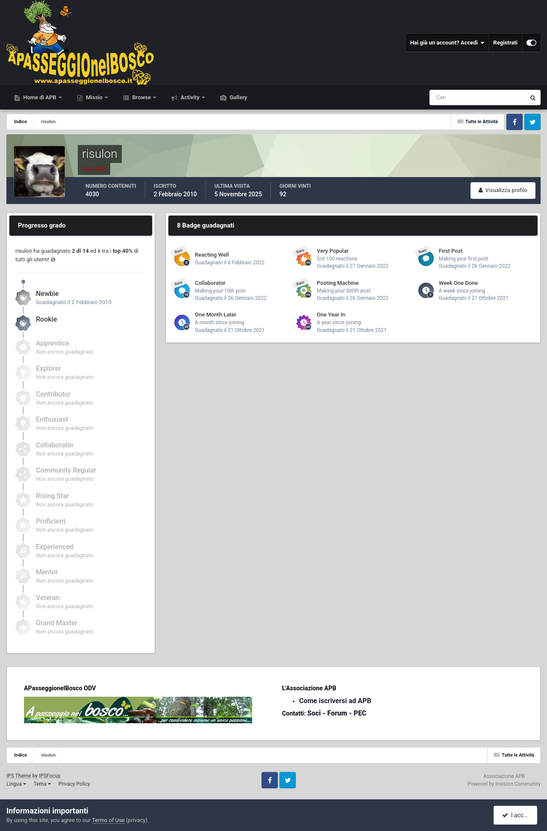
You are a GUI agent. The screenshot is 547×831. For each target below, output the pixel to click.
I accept (516, 815)
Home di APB (40, 97)
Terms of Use (108, 820)
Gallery (237, 97)
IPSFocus (49, 776)
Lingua (16, 784)
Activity (190, 97)
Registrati (505, 42)
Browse (141, 97)
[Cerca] (441, 97)
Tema (42, 784)
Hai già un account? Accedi (447, 43)
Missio (94, 97)
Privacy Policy (74, 784)
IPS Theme (18, 776)
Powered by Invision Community (504, 784)
